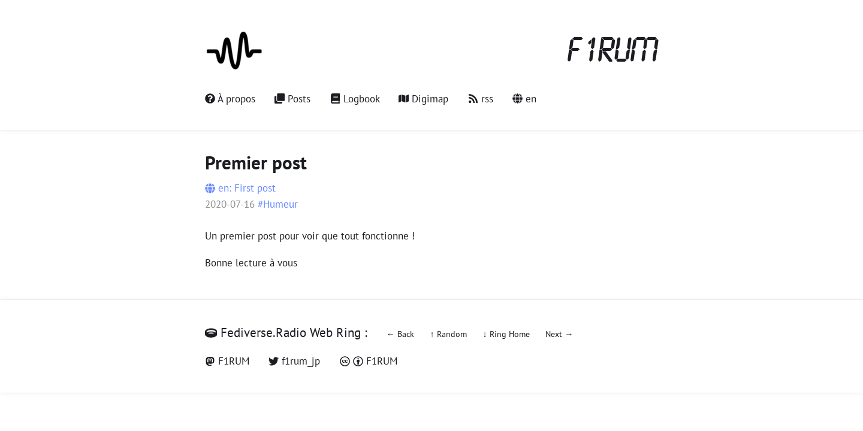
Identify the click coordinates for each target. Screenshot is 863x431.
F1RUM (613, 51)
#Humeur (278, 204)
